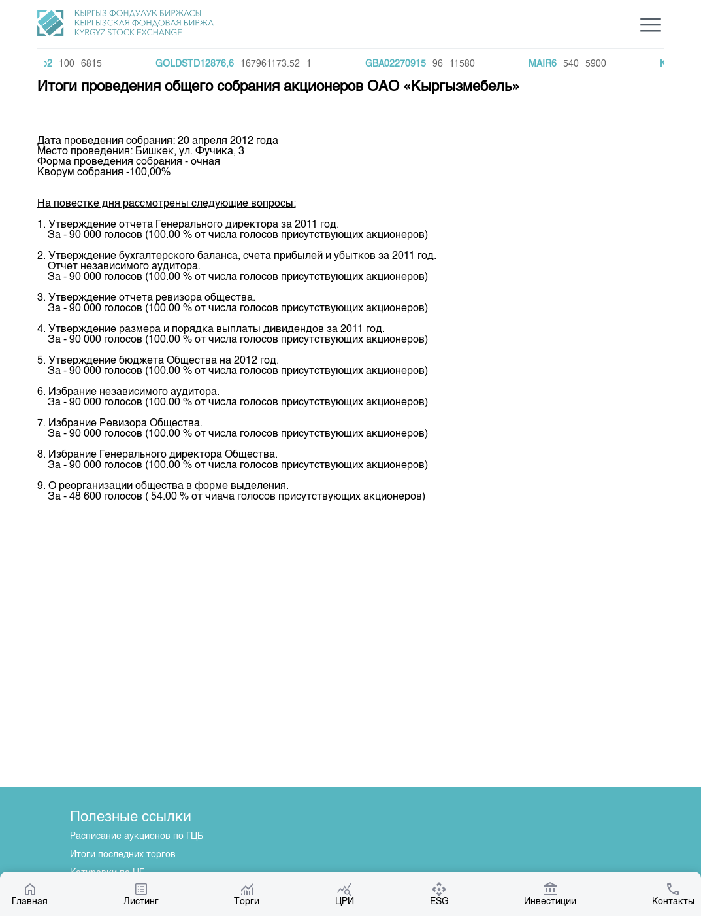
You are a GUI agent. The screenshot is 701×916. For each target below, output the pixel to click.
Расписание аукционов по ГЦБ (136, 836)
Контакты (673, 893)
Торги (246, 893)
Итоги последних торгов (123, 854)
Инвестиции (550, 893)
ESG (439, 893)
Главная (30, 893)
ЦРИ (344, 893)
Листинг (141, 893)
